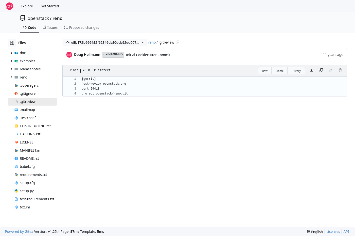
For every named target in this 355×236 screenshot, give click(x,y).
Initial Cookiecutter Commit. (148, 54)
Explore (27, 6)
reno (58, 18)
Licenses (333, 231)
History (296, 71)
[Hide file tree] (12, 43)
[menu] (315, 231)
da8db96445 (113, 54)
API (346, 231)
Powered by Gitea (19, 231)
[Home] (9, 6)
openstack (38, 18)
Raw (265, 71)
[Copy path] (177, 42)
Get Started (49, 6)
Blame (280, 71)
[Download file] (311, 70)
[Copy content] (321, 70)
